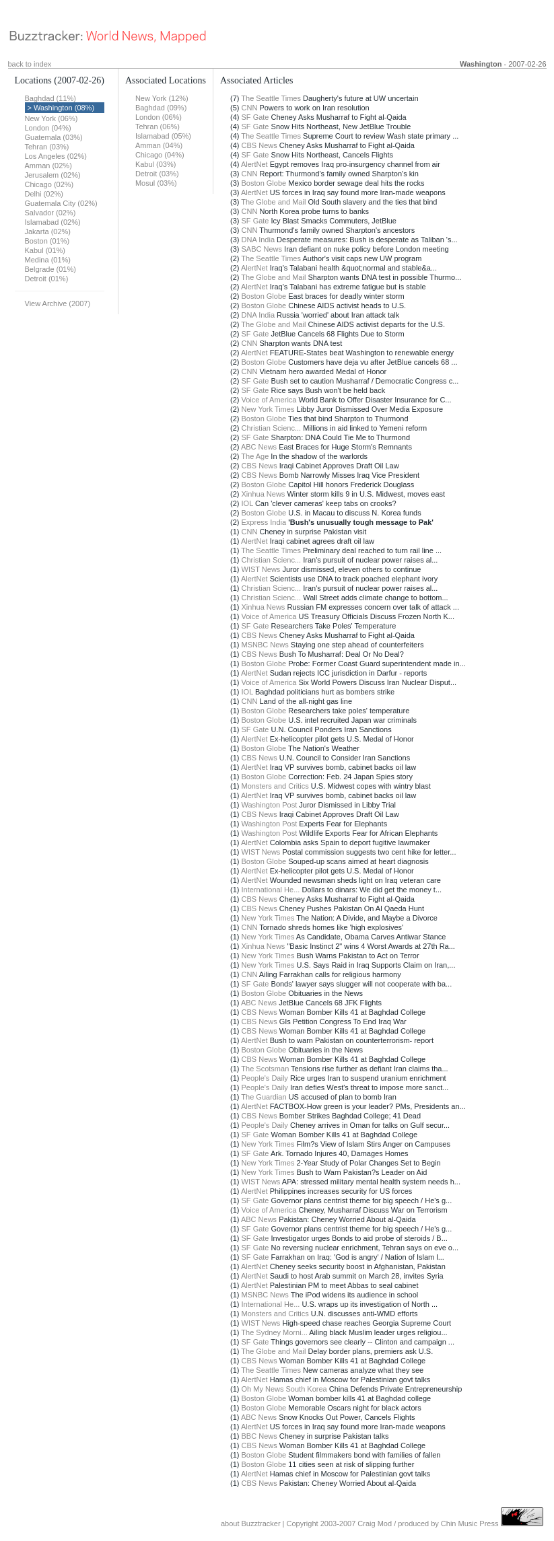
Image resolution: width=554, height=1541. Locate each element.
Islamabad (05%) (163, 136)
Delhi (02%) (44, 194)
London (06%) (158, 117)
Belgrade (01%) (50, 269)
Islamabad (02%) (53, 222)
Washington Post (270, 805)
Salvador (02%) (50, 213)
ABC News (259, 447)
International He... (271, 890)
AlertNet (254, 164)
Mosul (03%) (156, 183)
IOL (247, 503)
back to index (30, 64)
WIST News (261, 569)
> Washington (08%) (61, 108)
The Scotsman (265, 1069)
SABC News (262, 249)
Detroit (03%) (157, 174)
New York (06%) (51, 118)
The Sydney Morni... (274, 1332)
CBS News (259, 145)
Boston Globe (264, 183)
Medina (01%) (48, 260)
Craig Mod (374, 1523)
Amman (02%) (48, 166)
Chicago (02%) (49, 184)
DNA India (258, 240)
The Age (255, 456)
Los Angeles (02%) (56, 156)
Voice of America (269, 400)
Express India (264, 522)
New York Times (268, 409)
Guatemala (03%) (54, 137)
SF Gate (255, 117)
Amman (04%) (158, 145)
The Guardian (263, 1097)
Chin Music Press (470, 1523)
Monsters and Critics (275, 786)
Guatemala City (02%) (61, 203)
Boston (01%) (47, 241)
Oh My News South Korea (284, 1389)
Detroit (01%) (47, 279)
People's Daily (265, 1078)
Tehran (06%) (157, 126)
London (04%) (48, 128)
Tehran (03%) (47, 147)
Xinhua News (263, 494)
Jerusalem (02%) (53, 175)
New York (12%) (161, 98)
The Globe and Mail (273, 202)
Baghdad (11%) (50, 98)
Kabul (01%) (45, 250)
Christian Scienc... (272, 428)
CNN (250, 108)
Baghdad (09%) (160, 108)
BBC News (259, 1436)
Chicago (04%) (159, 155)
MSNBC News (265, 645)
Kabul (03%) (155, 164)
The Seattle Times (271, 98)
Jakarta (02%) (48, 231)
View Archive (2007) (58, 303)
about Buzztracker (251, 1523)
